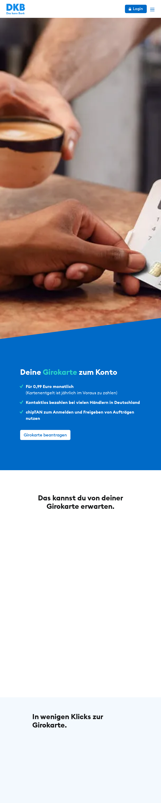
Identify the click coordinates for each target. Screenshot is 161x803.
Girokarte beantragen (45, 434)
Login (136, 8)
